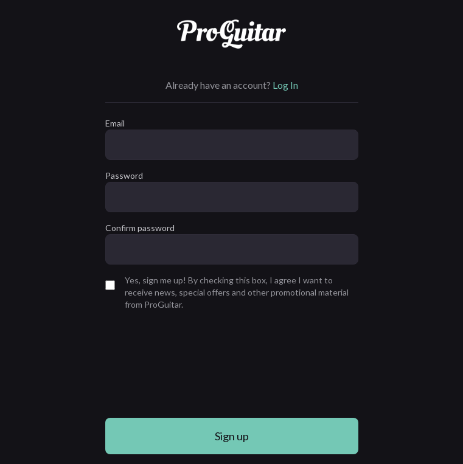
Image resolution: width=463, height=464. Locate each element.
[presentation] (155, 364)
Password (124, 175)
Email (115, 123)
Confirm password (140, 228)
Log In (285, 85)
